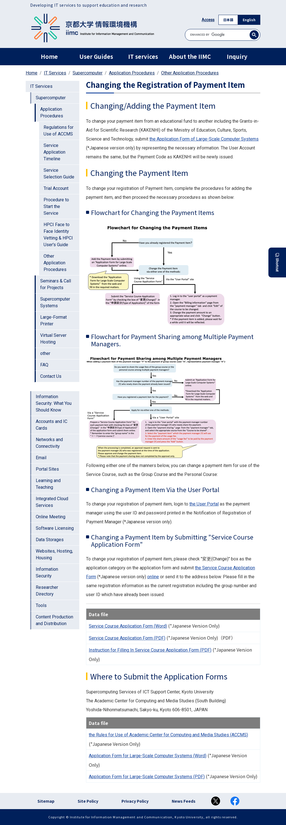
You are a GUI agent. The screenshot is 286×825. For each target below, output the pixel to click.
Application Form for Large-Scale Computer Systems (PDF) (147, 776)
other (45, 353)
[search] (222, 34)
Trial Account (56, 188)
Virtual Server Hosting (53, 339)
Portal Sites (47, 469)
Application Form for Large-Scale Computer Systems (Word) (147, 755)
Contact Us (50, 376)
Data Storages (50, 539)
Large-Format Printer (53, 320)
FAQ (44, 364)
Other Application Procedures (190, 73)
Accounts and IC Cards (51, 425)
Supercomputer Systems (55, 302)
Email (41, 457)
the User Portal (204, 504)
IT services (143, 56)
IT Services (55, 73)
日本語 (228, 19)
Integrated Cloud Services (52, 502)
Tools (41, 605)
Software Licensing (55, 528)
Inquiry (237, 56)
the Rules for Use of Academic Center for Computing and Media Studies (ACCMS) (168, 734)
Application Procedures (132, 73)
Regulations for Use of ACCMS (58, 131)
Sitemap (45, 801)
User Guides (96, 56)
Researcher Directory (47, 591)
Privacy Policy (135, 801)
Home (49, 56)
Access (208, 20)
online (153, 576)
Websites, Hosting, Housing (54, 554)
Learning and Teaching (48, 484)
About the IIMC (190, 56)
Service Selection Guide (59, 174)
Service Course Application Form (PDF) (127, 638)
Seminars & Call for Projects (55, 284)
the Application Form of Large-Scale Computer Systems (204, 139)
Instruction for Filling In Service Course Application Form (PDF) (150, 650)
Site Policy (88, 801)
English (249, 19)
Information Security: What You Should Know (54, 403)
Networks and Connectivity (49, 443)
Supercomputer (88, 73)
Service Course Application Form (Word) (128, 626)
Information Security (47, 573)
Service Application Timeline (54, 152)
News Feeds (184, 801)
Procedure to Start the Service (56, 206)
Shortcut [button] (277, 262)
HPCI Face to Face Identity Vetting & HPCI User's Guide (58, 234)
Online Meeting (50, 516)
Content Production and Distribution (54, 620)
